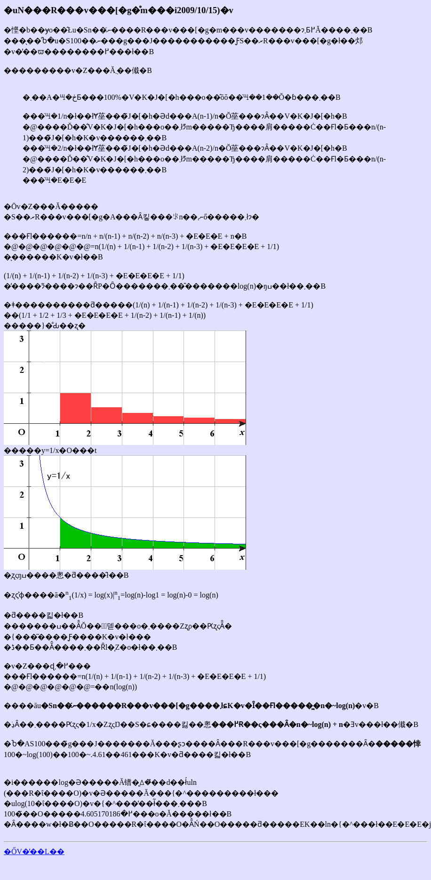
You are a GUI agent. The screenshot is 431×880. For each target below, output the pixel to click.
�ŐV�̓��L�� (34, 852)
